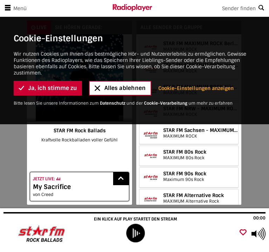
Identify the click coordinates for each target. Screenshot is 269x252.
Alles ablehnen (120, 52)
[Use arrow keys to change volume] (258, 234)
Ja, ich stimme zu (48, 52)
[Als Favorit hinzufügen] (243, 233)
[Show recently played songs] (121, 178)
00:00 (259, 218)
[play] (135, 233)
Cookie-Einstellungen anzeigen (196, 52)
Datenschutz (112, 67)
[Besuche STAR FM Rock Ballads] (43, 234)
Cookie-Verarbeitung (165, 67)
